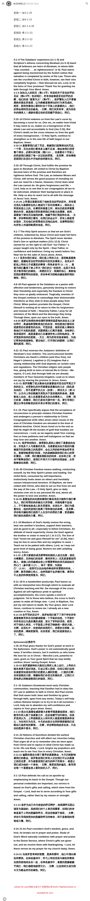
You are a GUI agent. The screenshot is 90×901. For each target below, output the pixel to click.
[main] (45, 30)
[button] (3, 3)
